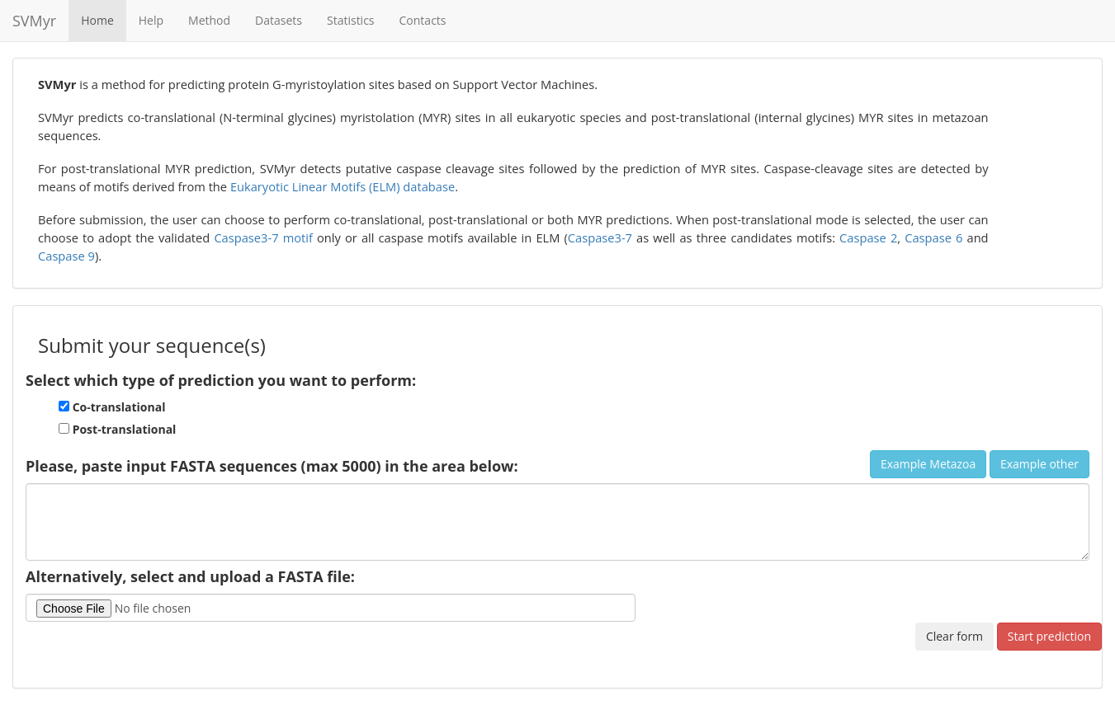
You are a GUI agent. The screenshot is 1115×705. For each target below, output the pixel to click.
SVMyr (34, 21)
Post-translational (117, 429)
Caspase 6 (933, 237)
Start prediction (1049, 636)
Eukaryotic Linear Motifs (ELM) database (342, 186)
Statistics (351, 20)
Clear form (954, 636)
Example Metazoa (928, 464)
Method (209, 20)
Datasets (278, 20)
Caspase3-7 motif (263, 237)
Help (151, 20)
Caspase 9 (66, 255)
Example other (1039, 464)
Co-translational (112, 407)
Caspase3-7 (600, 237)
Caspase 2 (868, 237)
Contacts (422, 20)
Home (97, 20)
